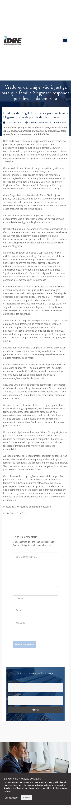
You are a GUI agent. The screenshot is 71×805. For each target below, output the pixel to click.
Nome (16, 593)
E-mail (16, 605)
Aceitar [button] (26, 797)
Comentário (18, 549)
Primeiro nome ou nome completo (21, 681)
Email (10, 694)
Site (14, 617)
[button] (65, 40)
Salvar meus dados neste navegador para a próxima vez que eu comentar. (34, 636)
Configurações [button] (12, 797)
